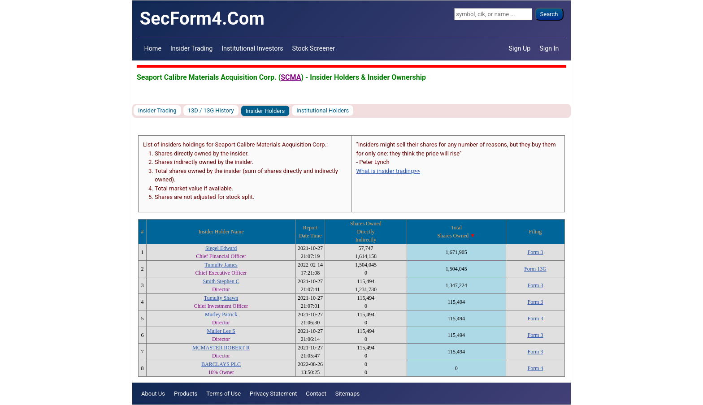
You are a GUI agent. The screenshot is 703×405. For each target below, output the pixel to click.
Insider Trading (191, 48)
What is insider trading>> (388, 171)
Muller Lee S (221, 331)
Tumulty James (220, 265)
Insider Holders (265, 111)
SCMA (291, 77)
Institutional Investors (252, 48)
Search (549, 14)
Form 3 (535, 252)
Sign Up (520, 48)
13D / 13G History (211, 110)
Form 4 (535, 368)
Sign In (549, 48)
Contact (316, 393)
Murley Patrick (221, 314)
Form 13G (535, 269)
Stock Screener (313, 48)
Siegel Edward (221, 248)
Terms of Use (223, 393)
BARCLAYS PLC (221, 364)
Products (185, 393)
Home (152, 48)
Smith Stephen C (221, 281)
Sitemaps (347, 393)
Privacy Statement (273, 393)
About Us (153, 393)
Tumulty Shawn (221, 298)
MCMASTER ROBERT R (221, 348)
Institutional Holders (322, 110)
